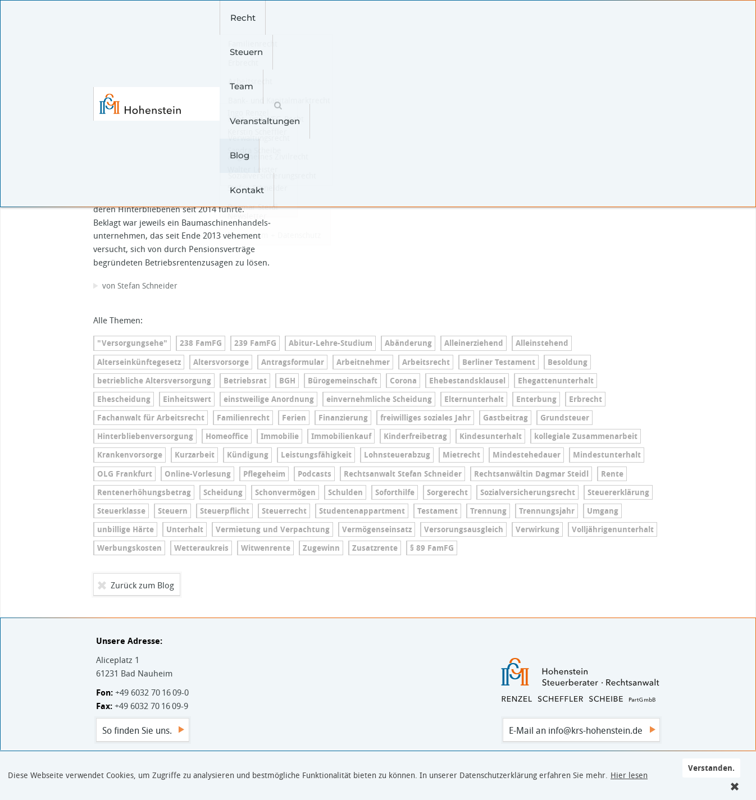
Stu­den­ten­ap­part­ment (362, 510)
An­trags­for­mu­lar (292, 362)
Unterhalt (184, 529)
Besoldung (568, 362)
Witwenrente (265, 548)
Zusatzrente (375, 548)
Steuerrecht (284, 510)
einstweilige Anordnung (269, 399)
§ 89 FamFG (432, 548)
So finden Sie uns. (137, 730)
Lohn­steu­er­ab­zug (397, 454)
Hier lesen (629, 775)
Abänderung (408, 343)
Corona (403, 380)
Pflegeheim (264, 473)
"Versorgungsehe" (132, 343)
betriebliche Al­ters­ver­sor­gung (154, 380)
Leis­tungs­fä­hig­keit (316, 454)
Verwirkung (537, 529)
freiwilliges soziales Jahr (425, 417)
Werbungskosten (129, 548)
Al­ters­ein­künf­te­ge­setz (139, 362)
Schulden (345, 492)
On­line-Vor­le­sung (198, 473)
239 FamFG (255, 343)
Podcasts (314, 473)
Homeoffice (227, 436)
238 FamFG (201, 343)
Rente (612, 473)
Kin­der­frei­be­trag (415, 436)
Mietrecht (461, 454)
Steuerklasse (121, 510)
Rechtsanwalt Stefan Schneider (403, 473)
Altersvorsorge (221, 362)
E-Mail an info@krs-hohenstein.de (576, 730)
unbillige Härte (125, 529)
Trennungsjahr (547, 510)
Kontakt (505, 17)
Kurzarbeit (195, 454)
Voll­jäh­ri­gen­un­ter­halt (613, 529)
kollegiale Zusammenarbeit (585, 436)
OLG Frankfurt (124, 473)
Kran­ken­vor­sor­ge (129, 454)
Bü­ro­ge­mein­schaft (342, 380)
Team (327, 17)
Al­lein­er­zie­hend (473, 343)
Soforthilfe (395, 492)
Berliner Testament (498, 362)
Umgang (602, 510)
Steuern (278, 17)
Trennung (488, 510)
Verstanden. (711, 767)
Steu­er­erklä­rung (618, 492)
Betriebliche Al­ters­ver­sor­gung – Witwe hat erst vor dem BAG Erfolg (182, 119)
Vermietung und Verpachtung (273, 529)
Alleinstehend (542, 343)
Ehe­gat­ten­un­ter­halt (556, 380)
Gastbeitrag (505, 417)
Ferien (294, 417)
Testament (437, 510)
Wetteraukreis (201, 548)
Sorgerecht (447, 492)
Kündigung (247, 454)
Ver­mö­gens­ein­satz (377, 529)
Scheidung (223, 492)
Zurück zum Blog (142, 585)
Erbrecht (585, 399)
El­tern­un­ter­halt (474, 399)
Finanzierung (343, 417)
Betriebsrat (245, 380)
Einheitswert (187, 399)
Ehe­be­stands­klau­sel (467, 380)
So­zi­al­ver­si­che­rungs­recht (527, 492)
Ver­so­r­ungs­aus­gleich (463, 529)
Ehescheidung (124, 399)
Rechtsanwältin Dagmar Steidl (531, 473)
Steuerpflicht (224, 510)
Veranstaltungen (393, 17)
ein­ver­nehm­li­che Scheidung (379, 399)
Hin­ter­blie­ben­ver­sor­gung (145, 436)
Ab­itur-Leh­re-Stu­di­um (330, 343)
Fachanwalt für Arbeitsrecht (150, 417)
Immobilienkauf (341, 436)
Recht (230, 17)
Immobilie (280, 436)
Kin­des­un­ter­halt (490, 436)
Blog (458, 17)
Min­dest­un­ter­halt (607, 454)
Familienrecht (243, 417)
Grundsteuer (564, 417)
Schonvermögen (285, 492)
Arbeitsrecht (426, 362)
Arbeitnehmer (363, 362)
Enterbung (536, 399)
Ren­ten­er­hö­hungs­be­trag (144, 492)
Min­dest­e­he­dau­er (527, 454)
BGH (287, 380)
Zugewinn (321, 548)
